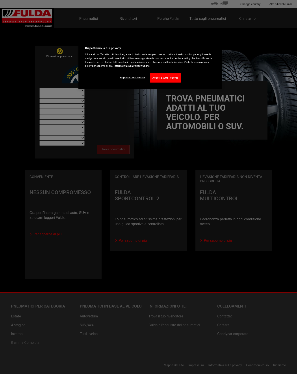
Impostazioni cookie (132, 77)
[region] (150, 63)
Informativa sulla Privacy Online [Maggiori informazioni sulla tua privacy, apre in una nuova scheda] (132, 65)
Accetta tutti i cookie (165, 77)
